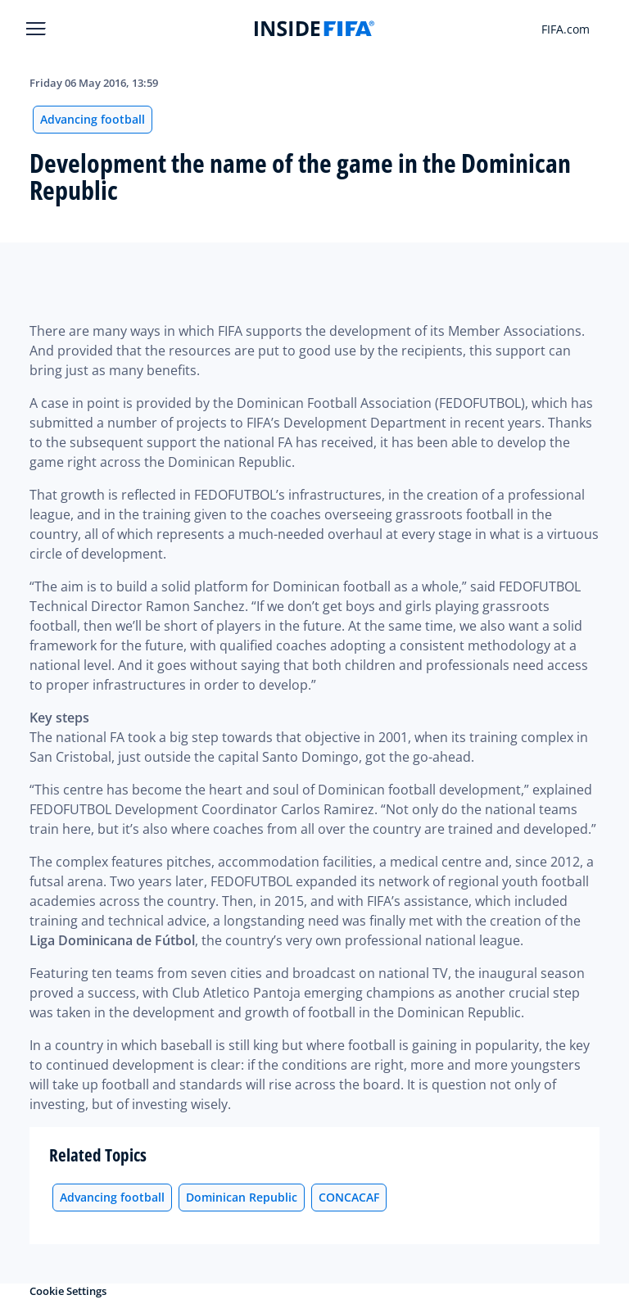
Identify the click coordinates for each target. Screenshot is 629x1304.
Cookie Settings (67, 1291)
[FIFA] (314, 28)
